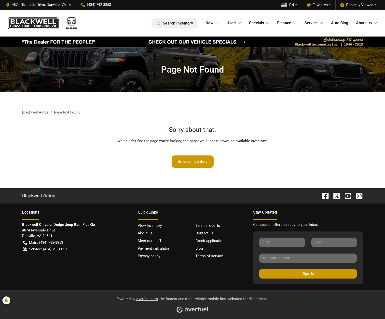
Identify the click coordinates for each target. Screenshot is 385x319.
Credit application (209, 241)
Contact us (204, 233)
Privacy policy (149, 256)
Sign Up (308, 274)
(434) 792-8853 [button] (96, 4)
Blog (199, 248)
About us (145, 233)
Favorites (317, 5)
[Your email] (308, 258)
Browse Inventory (192, 161)
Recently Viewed (356, 5)
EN (287, 5)
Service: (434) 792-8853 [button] (45, 249)
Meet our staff (149, 241)
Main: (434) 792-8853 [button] (43, 242)
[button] (40, 5)
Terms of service (209, 256)
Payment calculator (153, 248)
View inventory (150, 225)
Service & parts (207, 225)
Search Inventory (175, 23)
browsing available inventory (243, 141)
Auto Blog (339, 23)
